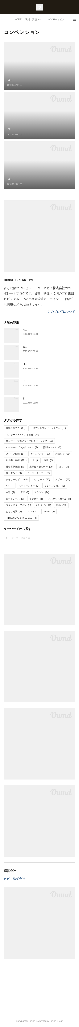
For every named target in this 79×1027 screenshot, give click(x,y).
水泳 (10, 492)
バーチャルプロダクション (22, 447)
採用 (48, 460)
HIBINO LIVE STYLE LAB (21, 518)
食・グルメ (14, 473)
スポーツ (62, 479)
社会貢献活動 (15, 466)
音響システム (15, 428)
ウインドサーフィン (18, 505)
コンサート (41, 479)
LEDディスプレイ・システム (48, 428)
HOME (18, 19)
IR (35, 460)
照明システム (52, 447)
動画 (61, 505)
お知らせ (62, 454)
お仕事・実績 (16, 460)
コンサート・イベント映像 (22, 434)
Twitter (49, 511)
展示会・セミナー (41, 466)
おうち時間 (14, 511)
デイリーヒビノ (56, 19)
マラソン (41, 492)
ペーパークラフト (38, 473)
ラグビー (36, 498)
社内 (64, 466)
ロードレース (15, 498)
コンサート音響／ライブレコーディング (29, 441)
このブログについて (61, 311)
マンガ (32, 511)
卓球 (24, 492)
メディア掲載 (15, 454)
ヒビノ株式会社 (14, 878)
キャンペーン (40, 454)
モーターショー (29, 485)
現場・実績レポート (35, 19)
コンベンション (54, 485)
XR (9, 485)
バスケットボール (59, 498)
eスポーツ (43, 505)
